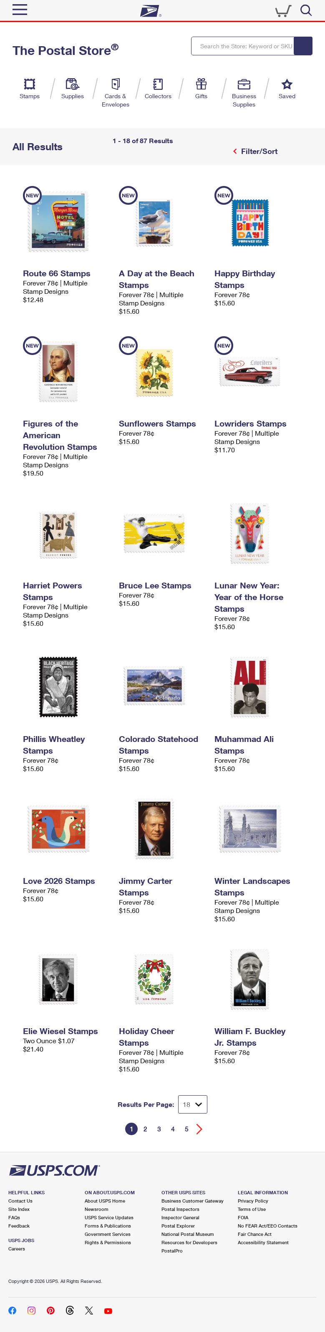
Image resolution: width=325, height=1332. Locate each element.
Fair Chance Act (255, 1234)
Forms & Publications (108, 1225)
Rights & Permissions (108, 1242)
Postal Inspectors (180, 1209)
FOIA (243, 1217)
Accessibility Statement (263, 1242)
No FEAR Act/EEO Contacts (267, 1225)
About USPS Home (105, 1200)
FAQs (14, 1217)
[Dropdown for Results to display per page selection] (192, 1104)
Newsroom (96, 1209)
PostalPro (172, 1250)
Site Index (19, 1209)
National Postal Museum (187, 1234)
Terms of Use (252, 1209)
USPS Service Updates (109, 1217)
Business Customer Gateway (192, 1200)
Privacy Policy (253, 1200)
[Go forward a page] (200, 1129)
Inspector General (180, 1217)
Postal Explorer (178, 1225)
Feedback (19, 1225)
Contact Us (20, 1200)
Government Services (108, 1234)
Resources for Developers (189, 1242)
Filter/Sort (258, 151)
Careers (16, 1248)
